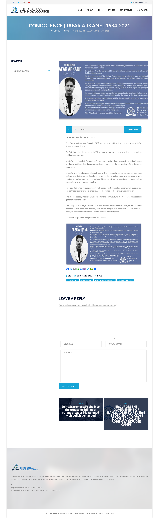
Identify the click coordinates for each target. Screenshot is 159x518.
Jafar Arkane (86, 280)
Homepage (55, 31)
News (66, 31)
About (90, 10)
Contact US (142, 10)
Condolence (72, 280)
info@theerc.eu (140, 2)
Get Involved (126, 10)
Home (79, 10)
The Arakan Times (125, 280)
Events (111, 10)
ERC (69, 276)
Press (100, 10)
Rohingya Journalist (105, 280)
